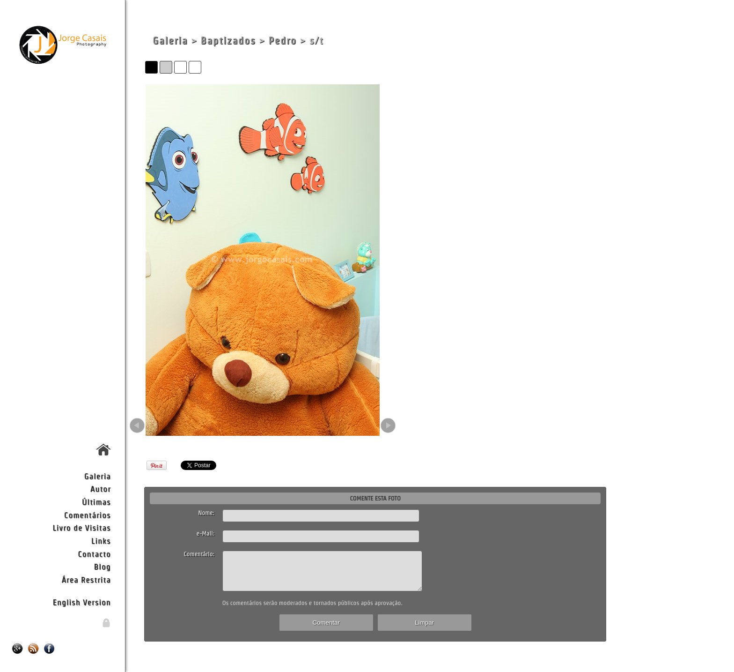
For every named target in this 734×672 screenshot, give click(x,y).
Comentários (87, 514)
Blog (102, 566)
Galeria (97, 475)
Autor (100, 488)
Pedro (283, 40)
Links (101, 540)
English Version (82, 601)
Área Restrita (85, 579)
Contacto (94, 553)
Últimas (96, 501)
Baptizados (228, 40)
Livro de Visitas (81, 527)
